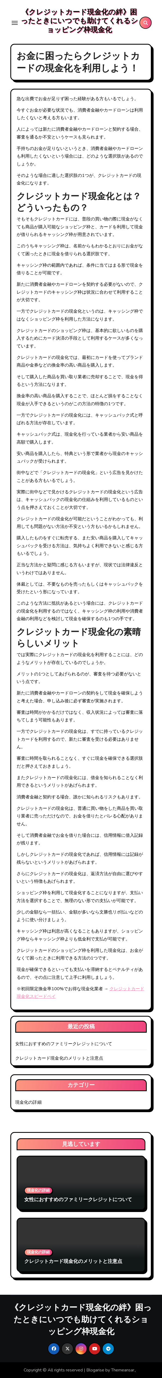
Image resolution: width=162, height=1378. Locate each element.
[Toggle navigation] (14, 23)
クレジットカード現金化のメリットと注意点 (59, 1058)
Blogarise (95, 1370)
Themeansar (122, 1370)
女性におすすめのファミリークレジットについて (63, 1044)
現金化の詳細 (28, 1102)
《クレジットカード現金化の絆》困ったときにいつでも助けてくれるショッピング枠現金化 (79, 21)
